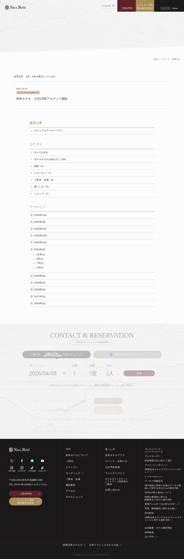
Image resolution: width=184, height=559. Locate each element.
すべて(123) (41, 152)
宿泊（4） (39, 166)
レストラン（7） (43, 173)
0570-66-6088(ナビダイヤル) (30, 484)
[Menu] (169, 6)
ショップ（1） (42, 193)
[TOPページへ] (15, 7)
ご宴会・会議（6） (44, 179)
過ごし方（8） (42, 186)
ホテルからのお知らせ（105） (51, 159)
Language (107, 5)
